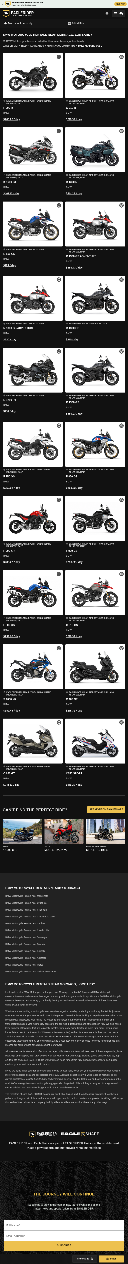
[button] (33, 87)
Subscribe (64, 1246)
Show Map (84, 1258)
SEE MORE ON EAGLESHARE (106, 809)
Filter (111, 1258)
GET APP (120, 4)
